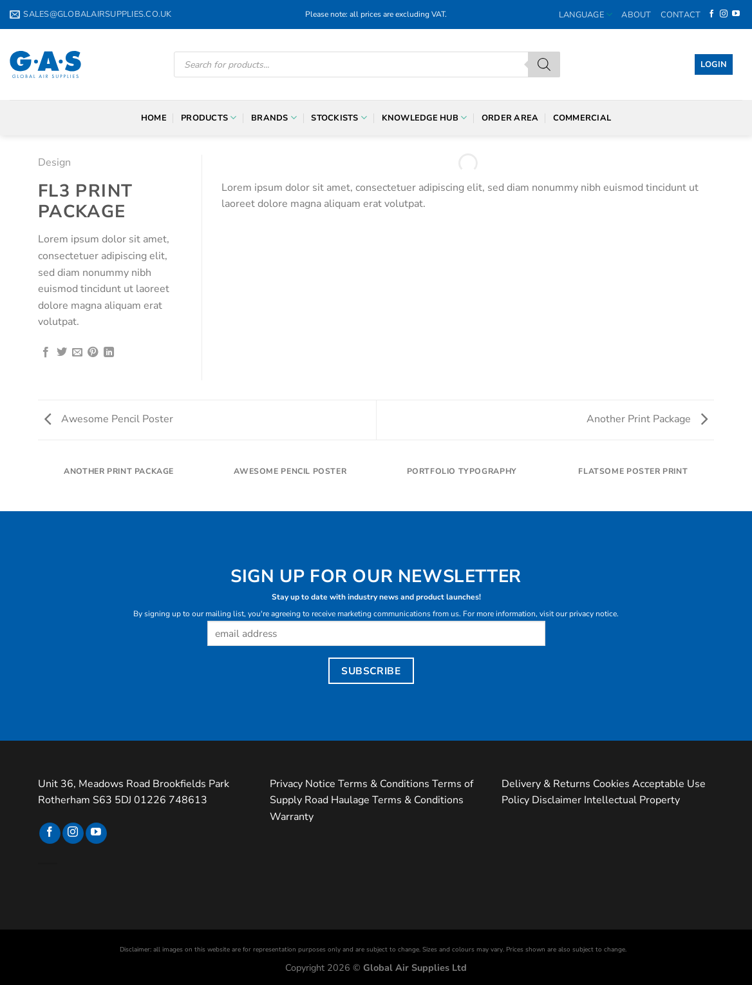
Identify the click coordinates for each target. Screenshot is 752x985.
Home (154, 118)
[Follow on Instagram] (724, 14)
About (636, 15)
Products (209, 118)
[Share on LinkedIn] (109, 352)
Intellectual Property (632, 800)
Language (586, 14)
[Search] (544, 64)
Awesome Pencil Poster (108, 419)
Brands (274, 118)
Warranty (292, 817)
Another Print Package (647, 419)
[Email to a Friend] (77, 352)
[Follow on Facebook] (711, 14)
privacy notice (593, 614)
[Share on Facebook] (46, 352)
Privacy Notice (302, 784)
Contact (681, 15)
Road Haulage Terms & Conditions (384, 800)
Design (54, 162)
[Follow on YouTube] (736, 14)
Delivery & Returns (546, 784)
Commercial (582, 118)
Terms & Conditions (383, 784)
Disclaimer (556, 800)
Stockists (339, 118)
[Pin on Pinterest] (93, 352)
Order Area (510, 118)
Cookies (611, 784)
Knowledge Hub (424, 118)
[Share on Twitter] (62, 352)
